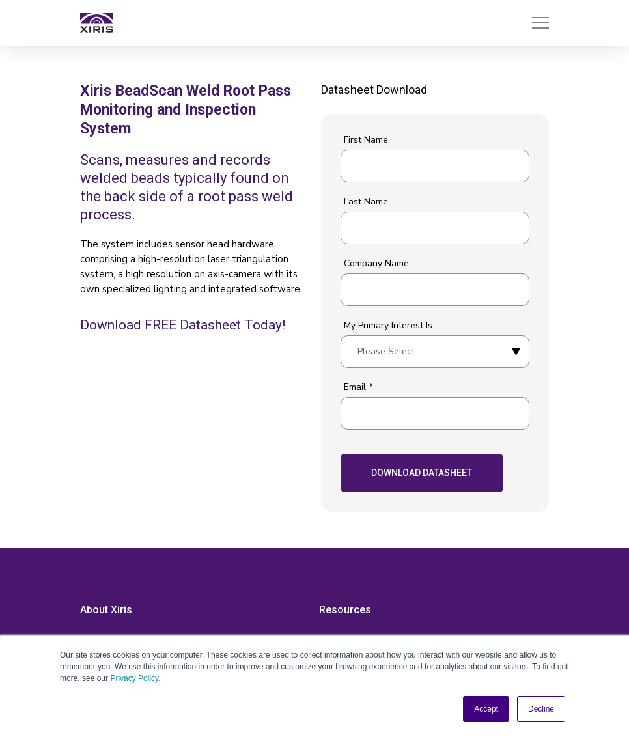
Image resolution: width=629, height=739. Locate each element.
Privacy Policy (134, 678)
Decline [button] (541, 709)
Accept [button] (486, 709)
